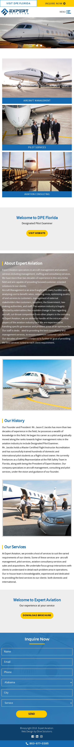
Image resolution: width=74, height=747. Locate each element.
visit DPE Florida (18, 3)
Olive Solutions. (45, 731)
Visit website (37, 233)
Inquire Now (55, 3)
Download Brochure (37, 615)
